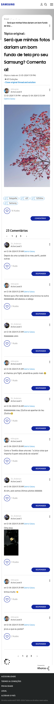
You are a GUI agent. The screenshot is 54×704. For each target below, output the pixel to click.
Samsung (12, 203)
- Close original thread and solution (20, 82)
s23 (26, 198)
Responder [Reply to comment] (41, 274)
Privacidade (7, 686)
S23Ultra (39, 198)
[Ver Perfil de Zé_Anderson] (16, 244)
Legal (4, 691)
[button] (45, 90)
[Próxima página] (26, 236)
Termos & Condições (11, 681)
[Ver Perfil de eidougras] (15, 89)
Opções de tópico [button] (45, 26)
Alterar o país (8, 696)
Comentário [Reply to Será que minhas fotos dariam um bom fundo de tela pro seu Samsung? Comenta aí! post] (40, 218)
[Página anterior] (8, 236)
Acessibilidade (8, 676)
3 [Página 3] (20, 236)
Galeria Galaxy (9, 99)
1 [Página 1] (12, 236)
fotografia (13, 198)
